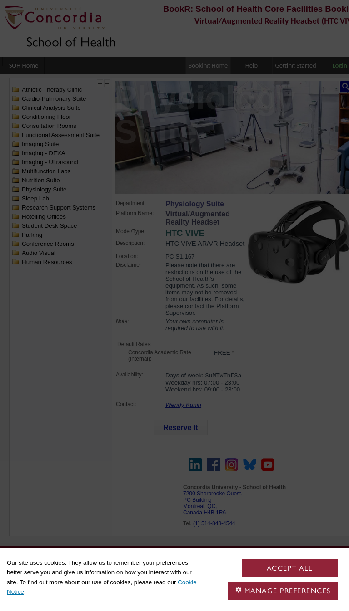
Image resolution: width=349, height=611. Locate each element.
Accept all (290, 568)
